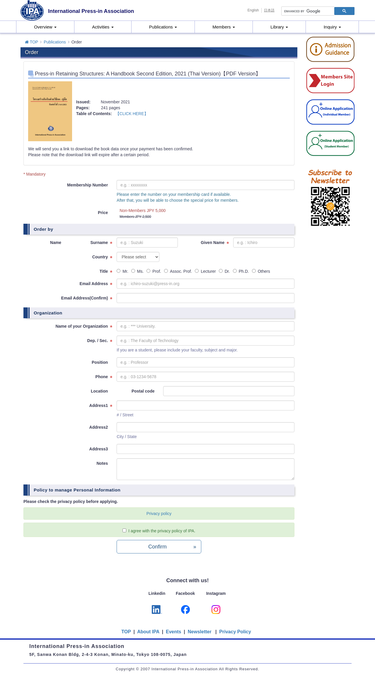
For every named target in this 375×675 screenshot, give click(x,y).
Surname (99, 242)
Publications (163, 26)
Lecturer (205, 271)
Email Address (94, 283)
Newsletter (200, 631)
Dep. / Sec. (97, 340)
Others (261, 271)
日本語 (269, 10)
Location (99, 391)
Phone (102, 376)
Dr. (224, 271)
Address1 (98, 405)
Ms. (137, 271)
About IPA (149, 631)
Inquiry (332, 26)
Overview (45, 26)
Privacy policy (159, 513)
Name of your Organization (81, 326)
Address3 (98, 449)
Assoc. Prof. (178, 271)
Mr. (122, 271)
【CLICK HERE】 (131, 113)
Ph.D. (241, 271)
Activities (102, 26)
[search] (307, 11)
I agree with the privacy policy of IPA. (161, 530)
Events (173, 631)
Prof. (153, 271)
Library (279, 26)
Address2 (98, 427)
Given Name (212, 242)
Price (103, 212)
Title (104, 271)
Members (223, 26)
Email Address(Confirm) (84, 298)
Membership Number (87, 185)
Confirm (172, 546)
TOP (31, 42)
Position (100, 362)
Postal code (143, 391)
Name (55, 242)
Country (100, 257)
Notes (102, 463)
